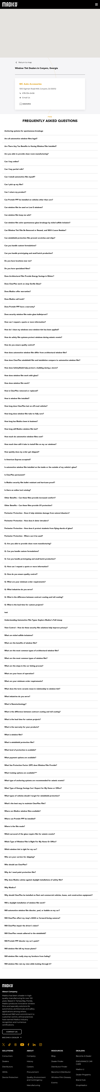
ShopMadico (81, 1085)
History (30, 1061)
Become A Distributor (61, 1072)
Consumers (7, 1056)
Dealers (5, 1061)
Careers (30, 1067)
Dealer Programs (83, 1075)
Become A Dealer (83, 1056)
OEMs (4, 1072)
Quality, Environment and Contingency (36, 1078)
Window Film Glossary (61, 1077)
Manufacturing (33, 1085)
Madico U (80, 1069)
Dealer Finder (57, 1061)
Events (54, 1083)
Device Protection (10, 1077)
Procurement (33, 1072)
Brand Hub (81, 1080)
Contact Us (11, 1032)
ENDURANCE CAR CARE (84, 1062)
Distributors (7, 1067)
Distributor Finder (59, 1067)
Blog (53, 1056)
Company (31, 1056)
